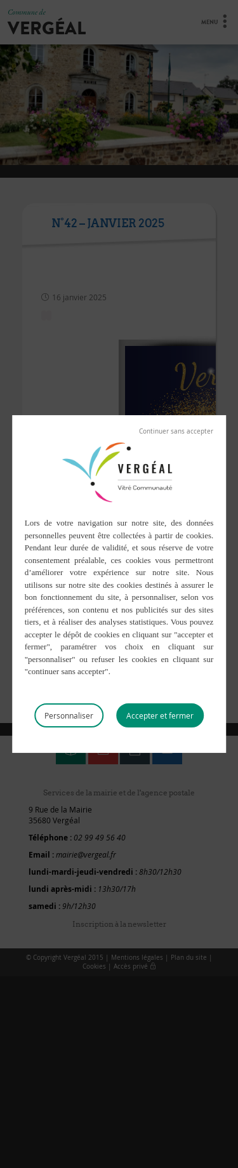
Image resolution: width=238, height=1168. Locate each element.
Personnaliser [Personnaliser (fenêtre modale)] (68, 715)
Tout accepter (160, 715)
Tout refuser (176, 431)
